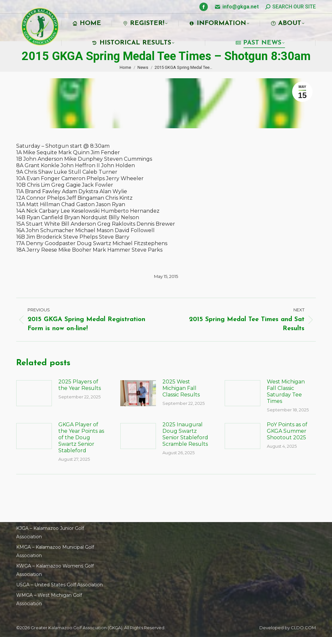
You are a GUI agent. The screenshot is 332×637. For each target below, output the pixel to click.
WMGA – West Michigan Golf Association (49, 599)
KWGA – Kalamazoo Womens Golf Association (55, 570)
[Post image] (34, 393)
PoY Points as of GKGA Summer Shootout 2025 (287, 431)
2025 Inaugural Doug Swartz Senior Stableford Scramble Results (185, 434)
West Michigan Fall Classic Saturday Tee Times (286, 391)
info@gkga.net (240, 7)
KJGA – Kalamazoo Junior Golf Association (50, 532)
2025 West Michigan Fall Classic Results (181, 388)
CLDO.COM (303, 627)
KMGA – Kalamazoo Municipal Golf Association (55, 551)
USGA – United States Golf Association (59, 585)
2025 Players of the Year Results (79, 385)
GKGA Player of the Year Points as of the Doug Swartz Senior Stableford (81, 437)
